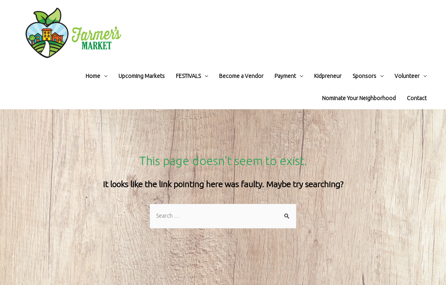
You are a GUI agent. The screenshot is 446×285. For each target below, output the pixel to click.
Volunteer (407, 76)
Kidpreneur (327, 76)
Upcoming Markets (141, 76)
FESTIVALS (188, 76)
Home (93, 76)
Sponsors (364, 76)
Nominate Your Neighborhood (359, 98)
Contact (417, 98)
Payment (285, 76)
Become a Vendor (241, 76)
